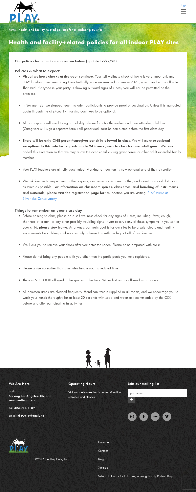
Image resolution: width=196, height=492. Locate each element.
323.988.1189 (24, 408)
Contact (103, 451)
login (184, 5)
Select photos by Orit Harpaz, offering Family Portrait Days (136, 476)
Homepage (105, 442)
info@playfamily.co (30, 415)
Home (12, 30)
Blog (101, 459)
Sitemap (103, 467)
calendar (85, 392)
